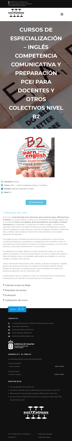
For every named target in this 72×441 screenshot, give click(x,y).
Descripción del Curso (16, 212)
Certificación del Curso (16, 300)
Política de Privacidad (45, 434)
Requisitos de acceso (16, 290)
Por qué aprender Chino (18, 387)
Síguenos (13, 309)
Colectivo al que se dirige (17, 285)
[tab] (36, 212)
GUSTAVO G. (12, 437)
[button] (36, 202)
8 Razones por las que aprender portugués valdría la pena (29, 393)
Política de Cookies (44, 437)
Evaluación (10, 295)
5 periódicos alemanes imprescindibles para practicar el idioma (31, 390)
